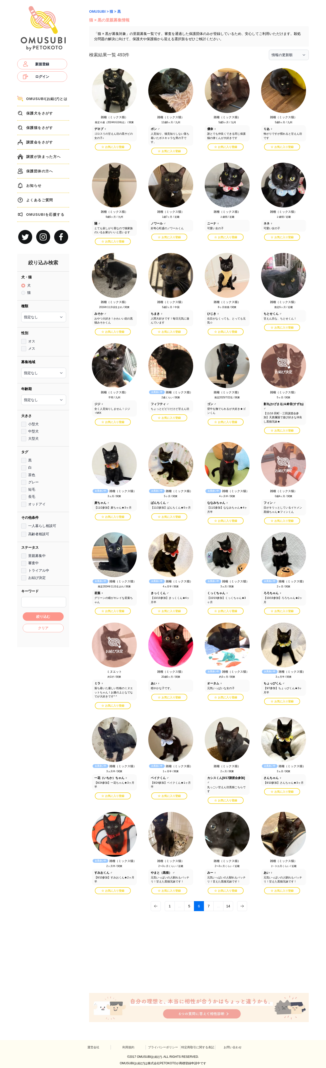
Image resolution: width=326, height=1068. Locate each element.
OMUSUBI (97, 11)
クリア (43, 628)
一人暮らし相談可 (42, 526)
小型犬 (33, 424)
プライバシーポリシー (163, 1047)
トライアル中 (38, 570)
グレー (33, 482)
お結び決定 (37, 578)
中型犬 (33, 431)
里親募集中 (37, 556)
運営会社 (93, 1047)
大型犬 (33, 438)
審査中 (33, 563)
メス (31, 348)
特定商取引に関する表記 (197, 1047)
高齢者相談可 (38, 534)
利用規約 (128, 1047)
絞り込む (43, 617)
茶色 (31, 475)
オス (31, 341)
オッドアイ (37, 504)
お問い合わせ (233, 1047)
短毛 (31, 489)
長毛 (31, 497)
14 (228, 906)
